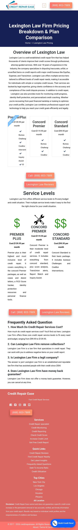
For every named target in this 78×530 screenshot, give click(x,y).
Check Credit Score (39, 435)
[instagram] (19, 405)
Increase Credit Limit (39, 439)
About (35, 527)
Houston (39, 493)
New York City (39, 482)
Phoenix (39, 497)
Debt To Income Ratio (39, 468)
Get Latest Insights (39, 460)
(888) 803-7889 (61, 5)
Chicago (39, 489)
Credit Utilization (39, 471)
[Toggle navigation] (44, 5)
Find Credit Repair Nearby (39, 457)
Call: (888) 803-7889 (40, 175)
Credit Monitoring (39, 428)
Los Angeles (39, 486)
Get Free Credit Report (39, 442)
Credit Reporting (39, 431)
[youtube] (28, 405)
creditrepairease (28, 524)
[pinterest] (24, 405)
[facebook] (10, 405)
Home (28, 43)
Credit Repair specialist (39, 424)
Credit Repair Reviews (38, 453)
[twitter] (14, 405)
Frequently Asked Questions (39, 464)
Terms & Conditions (48, 527)
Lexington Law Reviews (40, 184)
